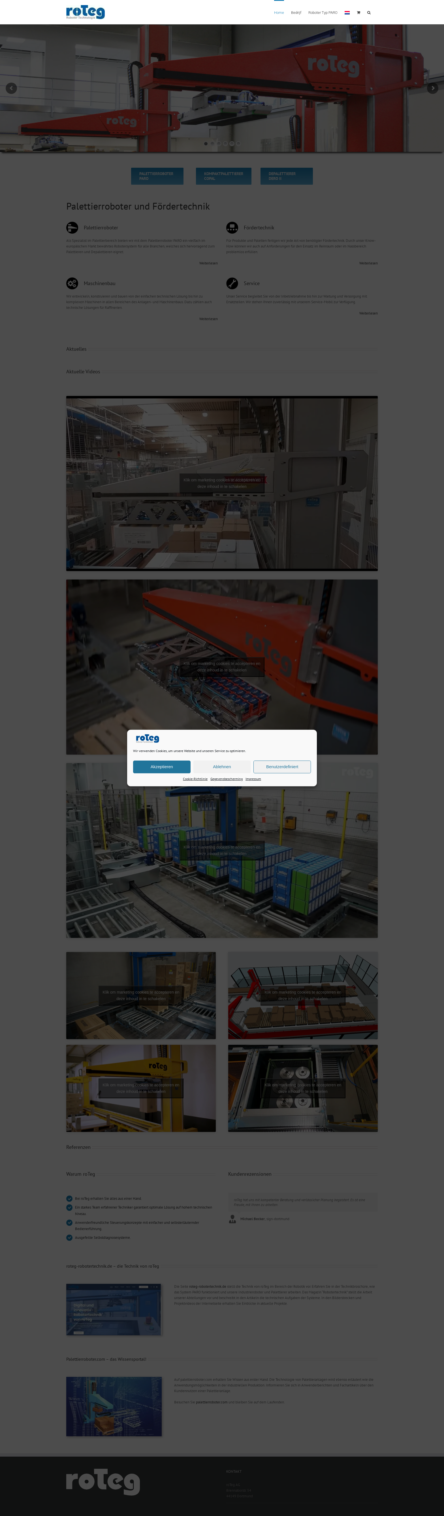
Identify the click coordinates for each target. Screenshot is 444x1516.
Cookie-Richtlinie (195, 779)
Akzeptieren (162, 766)
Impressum (253, 779)
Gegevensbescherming (226, 779)
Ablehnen (222, 766)
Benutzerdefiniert (282, 766)
